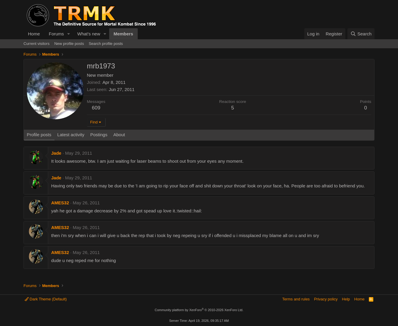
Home (34, 33)
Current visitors (36, 43)
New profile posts (69, 43)
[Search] (361, 33)
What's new (88, 33)
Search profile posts (106, 43)
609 (96, 108)
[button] (69, 33)
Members (123, 33)
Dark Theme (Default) (46, 299)
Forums (56, 33)
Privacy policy (326, 299)
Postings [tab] (98, 134)
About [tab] (119, 134)
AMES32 (60, 202)
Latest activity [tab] (70, 134)
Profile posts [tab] (39, 134)
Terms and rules (296, 299)
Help (346, 299)
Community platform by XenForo (199, 310)
